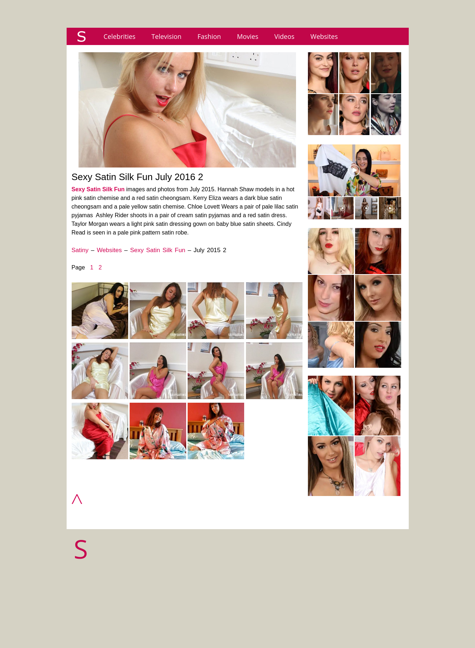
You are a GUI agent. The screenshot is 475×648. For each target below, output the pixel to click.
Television (167, 36)
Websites (324, 36)
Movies (247, 36)
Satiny (80, 250)
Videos (284, 36)
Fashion (209, 36)
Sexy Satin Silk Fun (98, 189)
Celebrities (120, 36)
